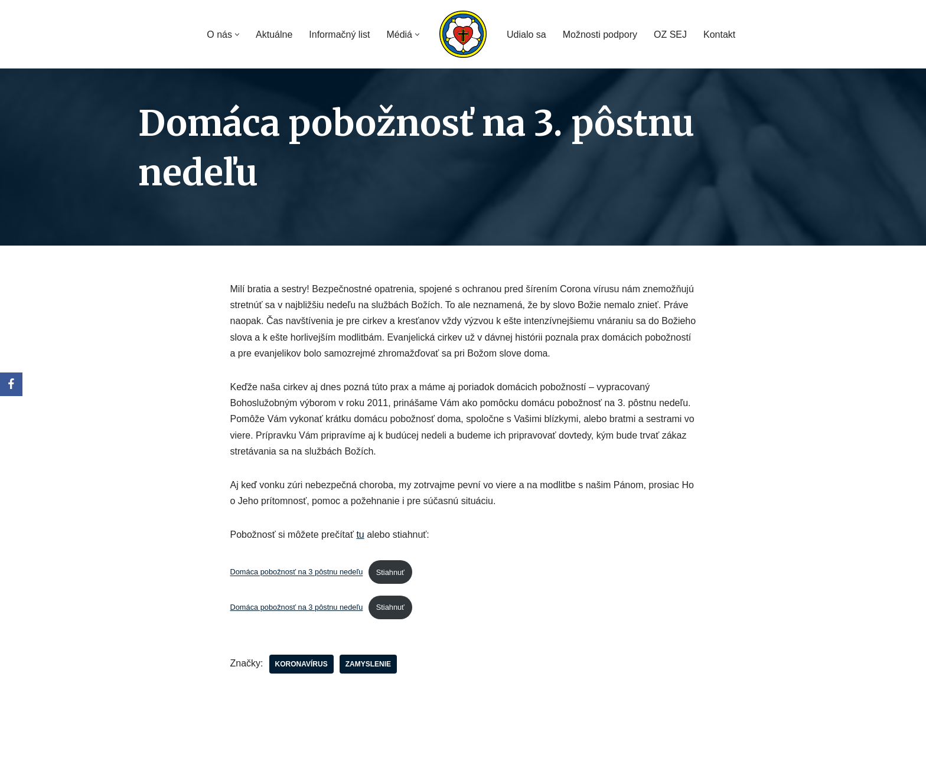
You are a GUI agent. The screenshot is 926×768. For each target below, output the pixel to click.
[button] (237, 34)
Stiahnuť (390, 572)
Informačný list (339, 35)
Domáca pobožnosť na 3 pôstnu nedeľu (296, 572)
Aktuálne (274, 35)
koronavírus (301, 664)
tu (360, 535)
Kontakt (719, 35)
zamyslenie (368, 664)
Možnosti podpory (600, 35)
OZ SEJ (670, 35)
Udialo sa (526, 35)
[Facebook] (11, 384)
